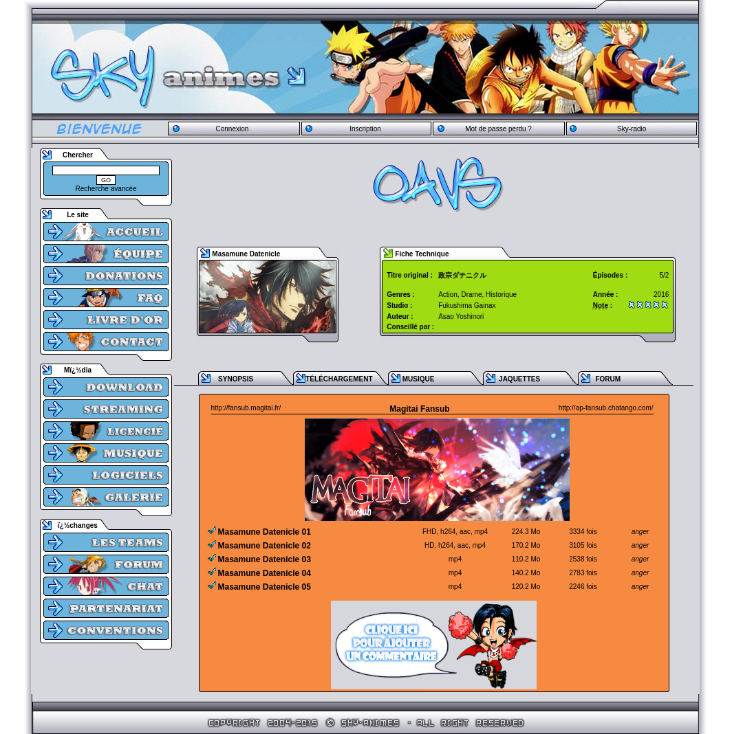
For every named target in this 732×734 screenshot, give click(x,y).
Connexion (231, 129)
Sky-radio (631, 129)
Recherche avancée (106, 188)
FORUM (608, 379)
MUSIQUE (418, 379)
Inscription (365, 129)
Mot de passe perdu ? (498, 129)
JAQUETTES (519, 379)
